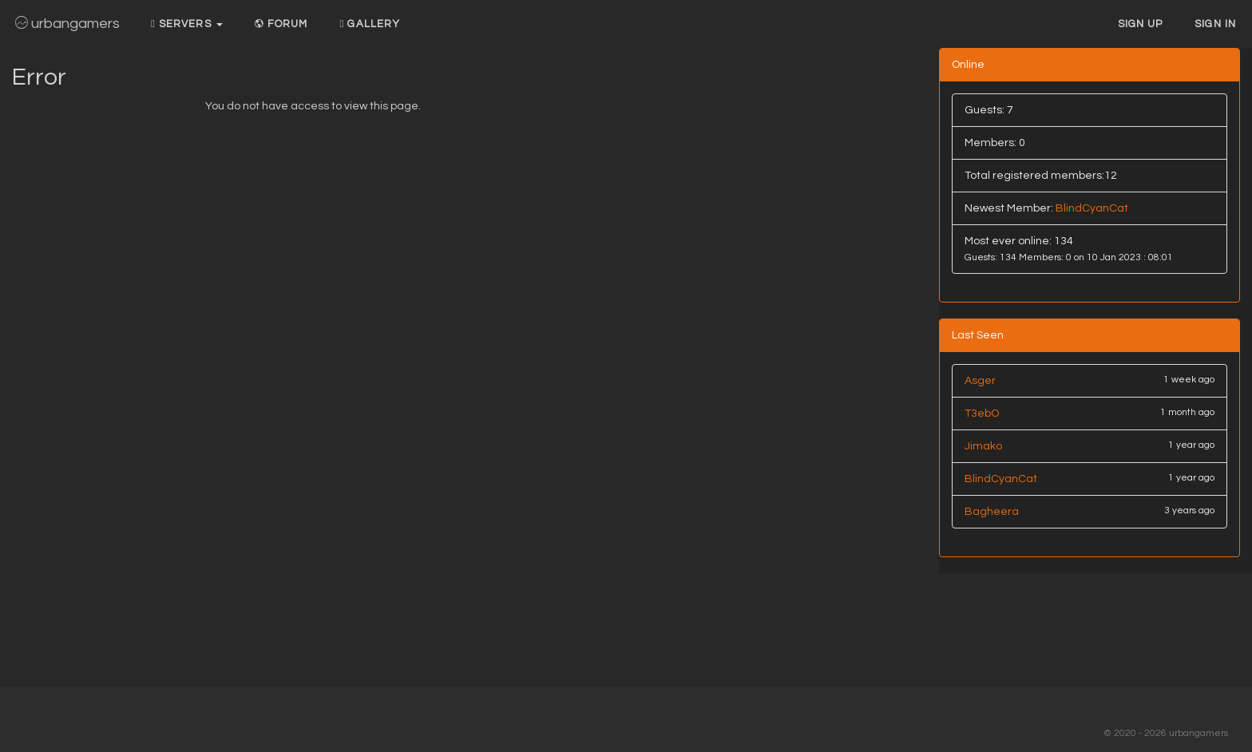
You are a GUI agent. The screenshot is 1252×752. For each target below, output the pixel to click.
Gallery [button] (369, 24)
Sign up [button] (1140, 24)
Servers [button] (187, 24)
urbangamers (67, 23)
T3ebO (982, 413)
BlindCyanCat (1092, 208)
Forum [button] (281, 24)
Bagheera (992, 511)
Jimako (983, 446)
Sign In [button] (1215, 24)
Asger (980, 380)
